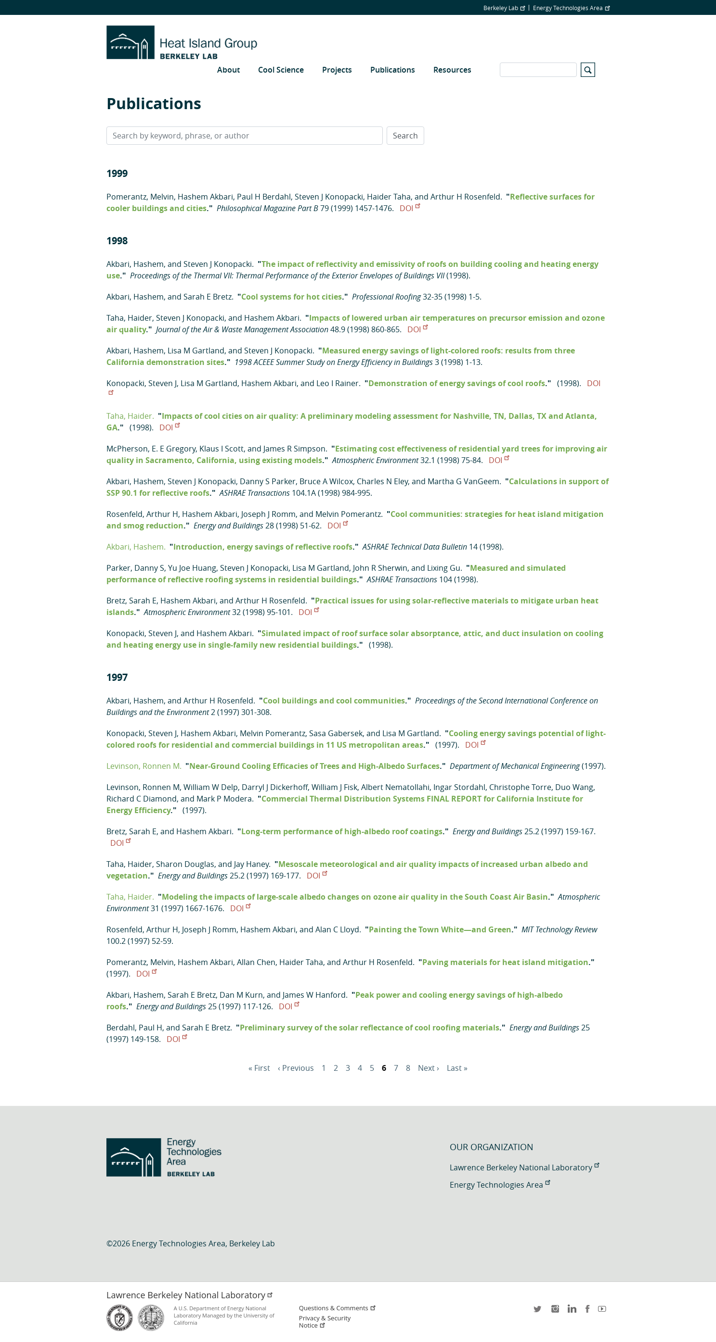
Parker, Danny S (135, 568)
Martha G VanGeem (463, 481)
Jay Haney (251, 864)
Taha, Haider (129, 318)
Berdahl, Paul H (134, 1027)
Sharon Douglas (185, 864)
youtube (604, 1311)
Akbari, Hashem (135, 264)
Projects (337, 69)
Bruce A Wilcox (326, 481)
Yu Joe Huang (192, 568)
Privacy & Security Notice (325, 1322)
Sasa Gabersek (336, 733)
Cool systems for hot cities (291, 296)
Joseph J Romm (268, 514)
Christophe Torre (520, 787)
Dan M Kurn (241, 995)
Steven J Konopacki (329, 196)
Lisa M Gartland (196, 350)
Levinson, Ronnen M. (144, 766)
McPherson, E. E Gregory (150, 448)
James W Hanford (314, 995)
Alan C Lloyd (337, 929)
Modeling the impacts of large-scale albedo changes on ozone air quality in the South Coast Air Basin (355, 896)
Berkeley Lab (504, 8)
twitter (538, 1311)
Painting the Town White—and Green (440, 929)
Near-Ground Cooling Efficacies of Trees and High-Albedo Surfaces (314, 766)
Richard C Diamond (141, 798)
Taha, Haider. (130, 416)
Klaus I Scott (221, 448)
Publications (392, 69)
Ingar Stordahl (459, 787)
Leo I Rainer (337, 383)
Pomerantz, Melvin (140, 196)
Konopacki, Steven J (141, 383)
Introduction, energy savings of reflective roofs (262, 546)
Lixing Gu (443, 568)
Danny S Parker (268, 481)
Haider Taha (389, 196)
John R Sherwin (380, 568)
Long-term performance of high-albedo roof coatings (342, 831)
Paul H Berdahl (264, 196)
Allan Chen (256, 962)
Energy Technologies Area (571, 8)
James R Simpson (294, 448)
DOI (410, 208)
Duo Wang (574, 787)
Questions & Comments (337, 1308)
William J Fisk (334, 787)
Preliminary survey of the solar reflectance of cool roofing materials (369, 1027)
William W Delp (210, 787)
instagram (554, 1311)
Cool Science (281, 69)
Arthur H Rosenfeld (465, 196)
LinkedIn (571, 1311)
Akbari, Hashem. (136, 546)
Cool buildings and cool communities (334, 700)
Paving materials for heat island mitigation (505, 962)
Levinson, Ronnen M (143, 787)
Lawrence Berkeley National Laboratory (524, 1167)
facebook (587, 1311)
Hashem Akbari (205, 196)
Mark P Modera (224, 798)
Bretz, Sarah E (131, 600)
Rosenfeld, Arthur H (142, 514)
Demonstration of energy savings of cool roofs (456, 383)
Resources (452, 69)
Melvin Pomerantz (348, 514)
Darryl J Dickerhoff (275, 787)
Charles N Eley (382, 481)
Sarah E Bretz (207, 296)
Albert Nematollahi (395, 787)
